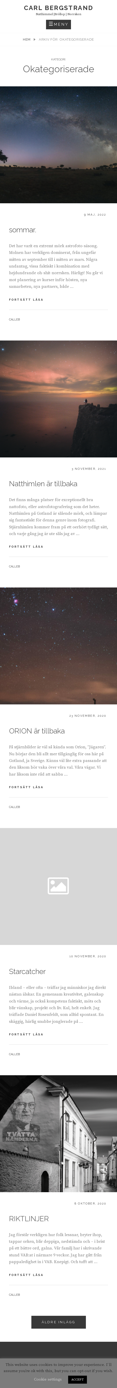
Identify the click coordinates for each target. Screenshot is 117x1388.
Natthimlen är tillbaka (43, 484)
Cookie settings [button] (48, 1379)
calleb (14, 319)
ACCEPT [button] (77, 1379)
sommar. (22, 230)
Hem (27, 39)
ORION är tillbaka (37, 731)
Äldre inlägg (59, 1322)
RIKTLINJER (29, 1219)
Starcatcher (27, 971)
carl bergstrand (58, 8)
